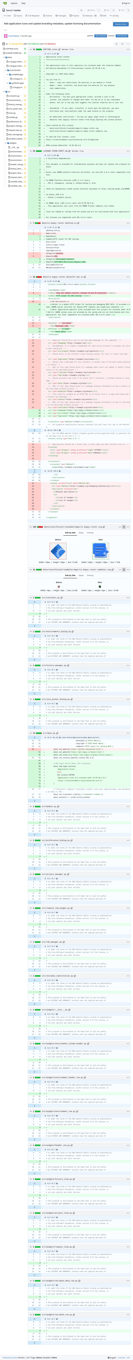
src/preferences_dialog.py (56, 840)
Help (23, 3)
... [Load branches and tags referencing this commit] (5, 30)
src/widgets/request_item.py (57, 1247)
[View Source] (120, 527)
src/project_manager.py (54, 874)
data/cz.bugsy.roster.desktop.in (59, 223)
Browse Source (120, 24)
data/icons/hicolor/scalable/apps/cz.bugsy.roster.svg (73, 527)
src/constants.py (51, 598)
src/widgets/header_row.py (56, 1145)
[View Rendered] (124, 527)
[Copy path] (59, 49)
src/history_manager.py (54, 665)
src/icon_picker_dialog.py (56, 699)
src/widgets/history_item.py (57, 1179)
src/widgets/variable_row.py (57, 1315)
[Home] (5, 3)
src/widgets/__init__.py (55, 1010)
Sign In (126, 3)
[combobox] (116, 44)
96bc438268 (101, 36)
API (128, 1357)
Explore (14, 3)
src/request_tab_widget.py (56, 908)
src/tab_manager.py (52, 942)
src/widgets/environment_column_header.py (64, 1044)
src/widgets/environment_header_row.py (62, 1078)
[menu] (128, 44)
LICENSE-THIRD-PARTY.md (55, 151)
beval (9, 10)
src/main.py (49, 733)
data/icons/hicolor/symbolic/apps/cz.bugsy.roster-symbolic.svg (77, 570)
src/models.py (49, 807)
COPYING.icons (50, 49)
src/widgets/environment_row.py (58, 1111)
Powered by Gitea (10, 1357)
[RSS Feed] (81, 10)
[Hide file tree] (3, 44)
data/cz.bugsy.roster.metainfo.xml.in (63, 277)
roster (17, 10)
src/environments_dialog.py (56, 632)
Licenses (121, 1357)
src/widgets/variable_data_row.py (60, 1281)
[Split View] (122, 44)
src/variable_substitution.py (57, 976)
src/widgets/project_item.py (57, 1213)
